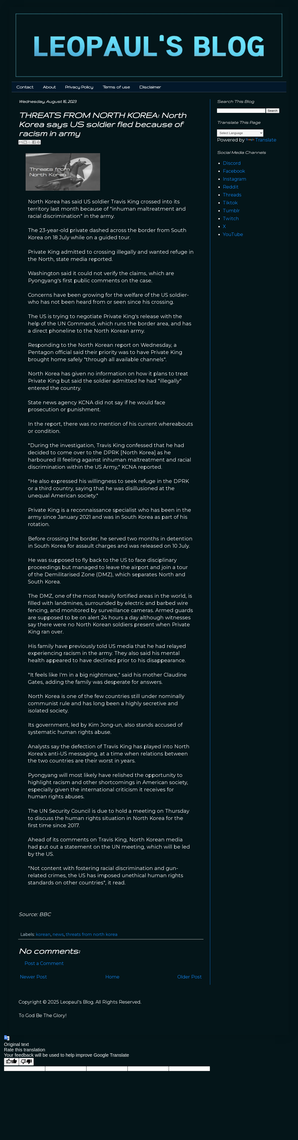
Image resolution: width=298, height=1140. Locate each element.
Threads (232, 195)
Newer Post (33, 977)
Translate (261, 140)
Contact (24, 87)
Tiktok (230, 203)
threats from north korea (92, 934)
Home (112, 977)
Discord (232, 163)
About (49, 87)
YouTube (233, 234)
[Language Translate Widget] (240, 133)
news (58, 934)
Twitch (231, 218)
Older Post (189, 977)
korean (43, 934)
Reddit (231, 187)
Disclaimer (150, 87)
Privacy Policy (79, 87)
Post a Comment (44, 963)
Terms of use (116, 87)
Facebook (234, 171)
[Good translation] (11, 1062)
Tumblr (231, 210)
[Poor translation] (26, 1062)
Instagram (234, 179)
